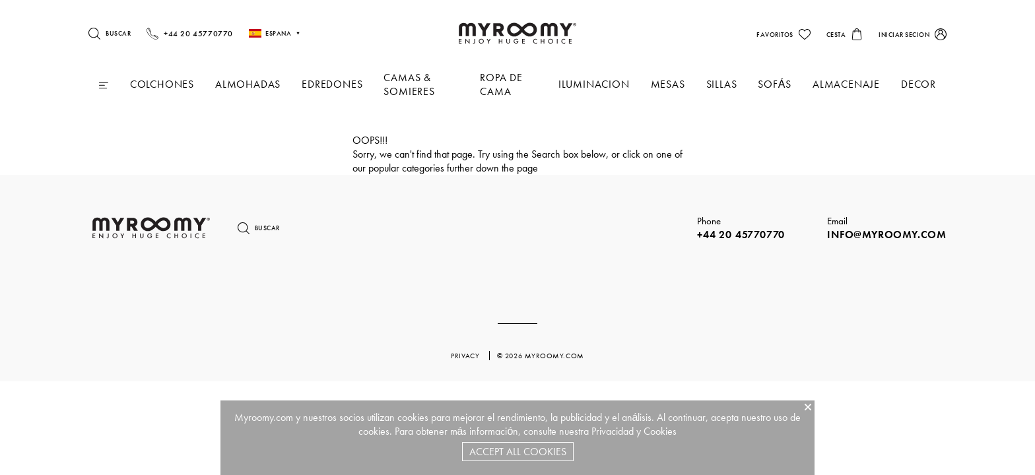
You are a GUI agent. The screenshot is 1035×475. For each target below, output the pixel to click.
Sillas (721, 84)
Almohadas (248, 84)
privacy (466, 355)
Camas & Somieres (409, 84)
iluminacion (594, 84)
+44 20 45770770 (741, 234)
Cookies (660, 431)
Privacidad (612, 431)
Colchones (162, 84)
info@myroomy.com (887, 234)
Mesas (668, 84)
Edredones (332, 84)
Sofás (774, 84)
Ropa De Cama (501, 84)
